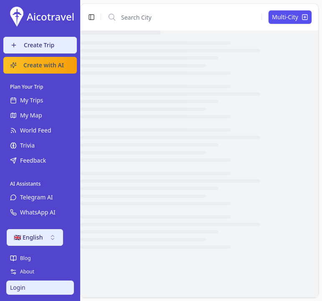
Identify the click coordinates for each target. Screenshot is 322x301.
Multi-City (290, 17)
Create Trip (32, 45)
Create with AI (37, 65)
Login (17, 287)
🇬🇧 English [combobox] (35, 237)
